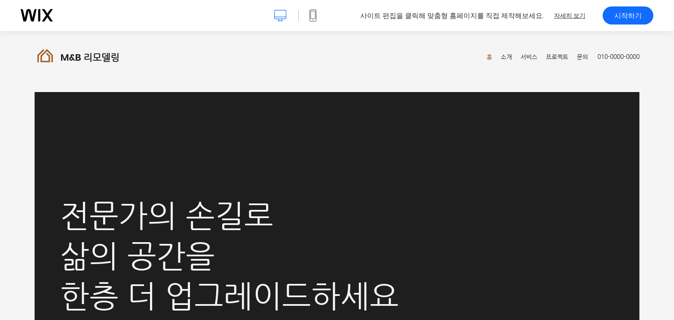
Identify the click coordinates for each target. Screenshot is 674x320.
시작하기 (628, 15)
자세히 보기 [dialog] (569, 15)
